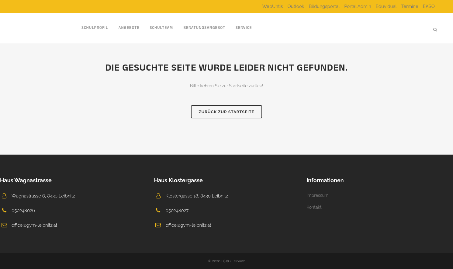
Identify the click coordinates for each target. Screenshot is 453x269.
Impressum (317, 195)
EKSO (429, 6)
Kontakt (313, 207)
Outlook (295, 6)
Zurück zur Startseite (226, 112)
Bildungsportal (324, 6)
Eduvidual (386, 6)
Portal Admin (357, 6)
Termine (409, 6)
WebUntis (272, 6)
